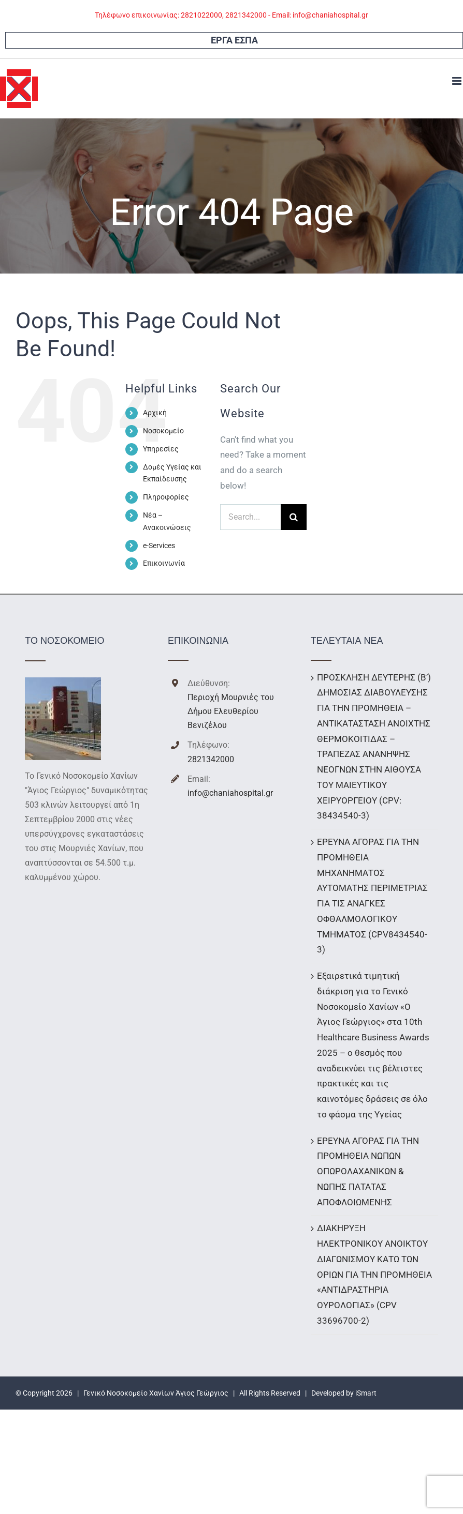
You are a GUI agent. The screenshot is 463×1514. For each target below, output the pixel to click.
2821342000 (210, 759)
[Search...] (250, 517)
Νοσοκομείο (163, 431)
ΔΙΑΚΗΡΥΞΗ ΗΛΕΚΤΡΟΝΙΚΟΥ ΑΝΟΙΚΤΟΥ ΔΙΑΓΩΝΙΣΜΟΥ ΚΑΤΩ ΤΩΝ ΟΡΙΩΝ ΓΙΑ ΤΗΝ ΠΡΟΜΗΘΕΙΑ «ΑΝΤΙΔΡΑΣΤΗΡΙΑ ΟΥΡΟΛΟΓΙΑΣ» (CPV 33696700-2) (374, 1274)
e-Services (159, 545)
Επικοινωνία (164, 563)
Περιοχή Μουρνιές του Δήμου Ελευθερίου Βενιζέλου (230, 711)
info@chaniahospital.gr (230, 793)
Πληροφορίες (166, 497)
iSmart (366, 1393)
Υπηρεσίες (161, 449)
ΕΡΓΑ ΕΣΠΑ (234, 40)
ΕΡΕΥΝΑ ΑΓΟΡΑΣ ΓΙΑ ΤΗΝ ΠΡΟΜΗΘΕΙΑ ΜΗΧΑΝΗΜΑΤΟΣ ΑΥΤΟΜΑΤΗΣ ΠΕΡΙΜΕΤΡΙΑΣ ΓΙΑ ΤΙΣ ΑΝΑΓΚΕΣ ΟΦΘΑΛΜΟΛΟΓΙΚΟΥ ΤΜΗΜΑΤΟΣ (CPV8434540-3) (372, 896)
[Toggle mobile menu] (457, 80)
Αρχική (155, 412)
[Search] (294, 517)
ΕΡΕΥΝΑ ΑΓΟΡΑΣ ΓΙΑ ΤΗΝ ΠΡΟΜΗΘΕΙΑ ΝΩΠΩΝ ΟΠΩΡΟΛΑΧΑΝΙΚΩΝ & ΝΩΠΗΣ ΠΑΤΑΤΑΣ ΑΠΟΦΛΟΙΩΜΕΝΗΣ (368, 1171)
